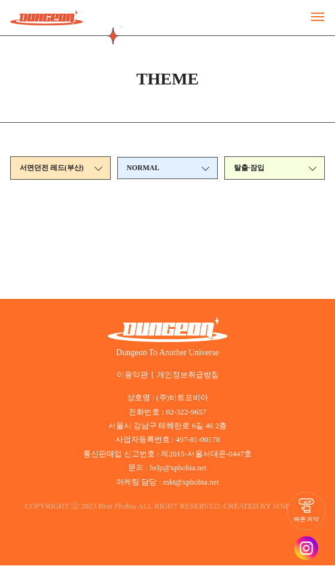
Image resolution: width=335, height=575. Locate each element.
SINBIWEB (168, 516)
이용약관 (134, 375)
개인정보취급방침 (186, 375)
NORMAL (143, 168)
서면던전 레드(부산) (52, 168)
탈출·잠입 (249, 168)
